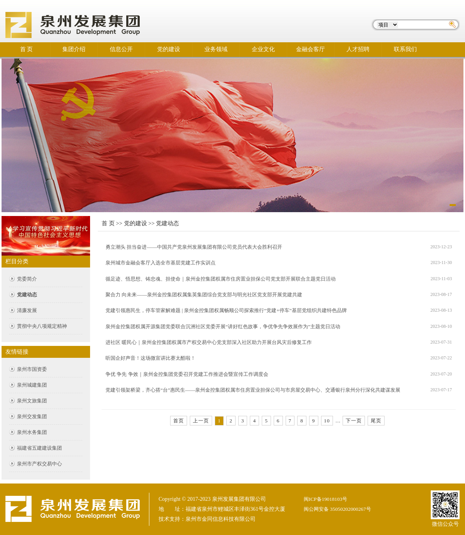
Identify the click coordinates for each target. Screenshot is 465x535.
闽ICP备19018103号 (325, 499)
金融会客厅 (310, 49)
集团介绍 (73, 49)
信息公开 (121, 49)
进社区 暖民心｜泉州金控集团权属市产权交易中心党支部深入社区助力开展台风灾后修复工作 (208, 342)
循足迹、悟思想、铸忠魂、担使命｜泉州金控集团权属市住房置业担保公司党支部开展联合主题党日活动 (220, 279)
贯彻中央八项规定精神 (42, 326)
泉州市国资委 (32, 369)
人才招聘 (358, 49)
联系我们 (405, 49)
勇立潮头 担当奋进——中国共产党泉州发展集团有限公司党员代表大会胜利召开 (193, 247)
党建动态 (27, 294)
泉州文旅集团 (32, 401)
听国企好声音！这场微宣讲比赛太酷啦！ (150, 358)
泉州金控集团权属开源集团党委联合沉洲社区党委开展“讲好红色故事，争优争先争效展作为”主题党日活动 (222, 326)
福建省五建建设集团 (39, 448)
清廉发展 (27, 310)
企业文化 (263, 49)
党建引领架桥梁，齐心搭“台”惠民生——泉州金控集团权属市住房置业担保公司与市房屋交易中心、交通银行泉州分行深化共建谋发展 (253, 390)
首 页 (26, 49)
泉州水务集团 (32, 432)
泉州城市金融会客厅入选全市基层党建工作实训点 (160, 263)
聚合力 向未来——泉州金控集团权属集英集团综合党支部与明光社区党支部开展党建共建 (203, 294)
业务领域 (215, 49)
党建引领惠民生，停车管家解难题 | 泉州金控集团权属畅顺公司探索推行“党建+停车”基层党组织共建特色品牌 (226, 310)
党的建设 (168, 49)
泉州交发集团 (32, 416)
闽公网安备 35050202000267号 (337, 509)
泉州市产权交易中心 (39, 464)
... (338, 421)
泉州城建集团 (32, 385)
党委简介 (27, 279)
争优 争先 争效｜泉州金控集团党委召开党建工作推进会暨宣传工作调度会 (186, 374)
